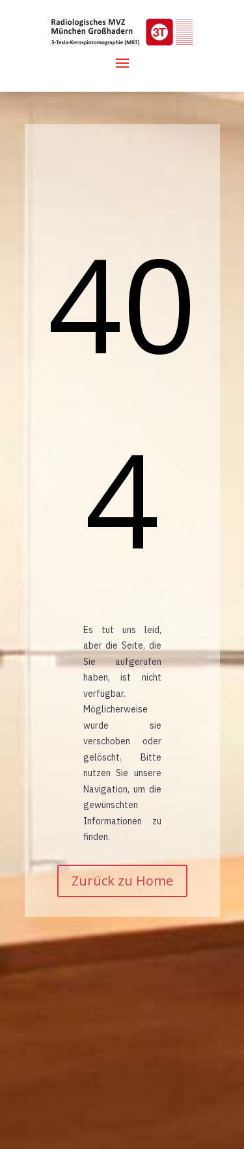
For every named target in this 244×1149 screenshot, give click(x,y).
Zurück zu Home (122, 880)
